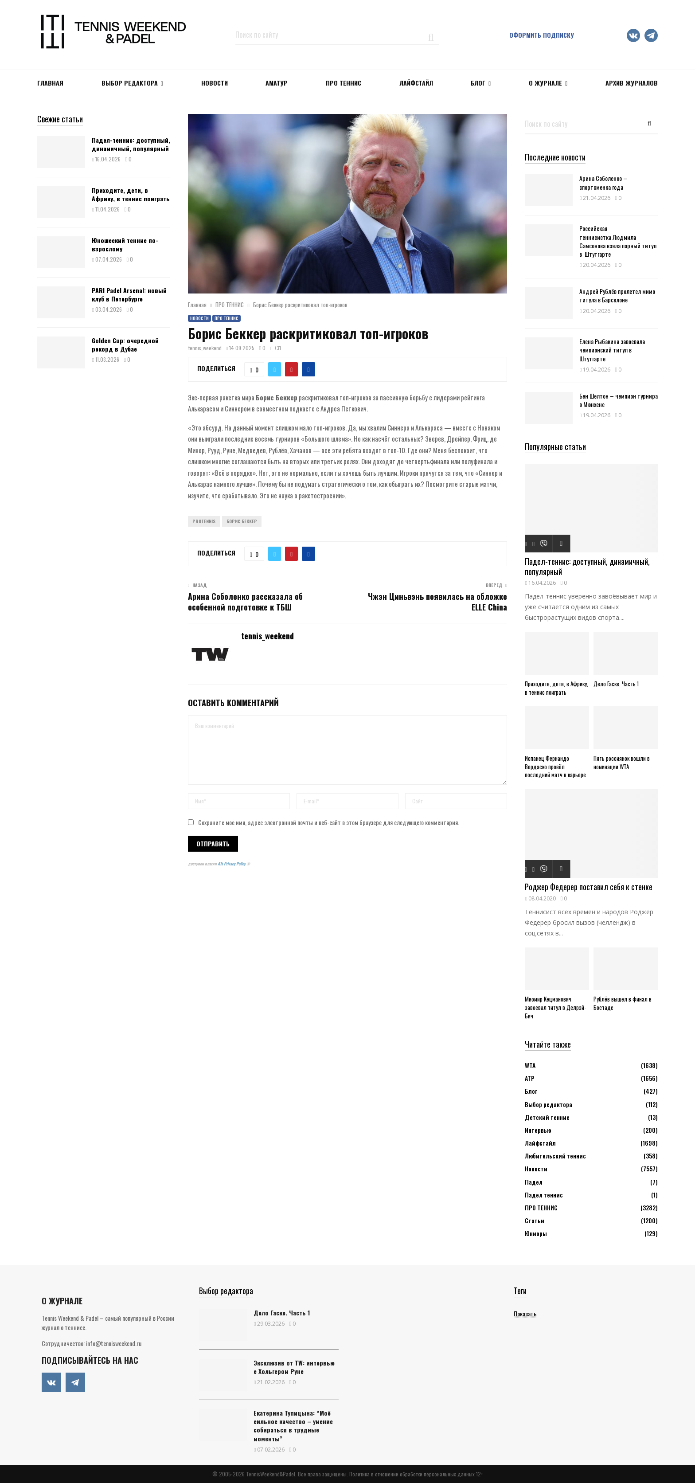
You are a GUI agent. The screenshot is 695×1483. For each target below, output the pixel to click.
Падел (534, 1181)
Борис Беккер (241, 521)
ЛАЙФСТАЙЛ (416, 82)
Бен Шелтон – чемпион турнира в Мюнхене (618, 400)
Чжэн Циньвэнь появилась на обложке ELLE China (437, 602)
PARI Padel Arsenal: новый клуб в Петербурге (129, 294)
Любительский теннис (555, 1155)
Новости (199, 318)
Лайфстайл (540, 1142)
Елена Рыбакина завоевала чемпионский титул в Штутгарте (612, 350)
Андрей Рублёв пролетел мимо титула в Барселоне (617, 295)
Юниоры (536, 1233)
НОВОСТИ (214, 82)
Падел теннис (544, 1194)
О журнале (545, 82)
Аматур (277, 82)
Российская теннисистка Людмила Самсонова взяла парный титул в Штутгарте (617, 240)
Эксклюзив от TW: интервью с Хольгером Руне (294, 1367)
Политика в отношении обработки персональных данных (412, 1474)
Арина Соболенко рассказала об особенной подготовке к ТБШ (245, 602)
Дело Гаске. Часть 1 (616, 683)
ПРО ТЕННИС (343, 82)
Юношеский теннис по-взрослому (125, 244)
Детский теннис (547, 1117)
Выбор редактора (130, 82)
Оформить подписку (541, 34)
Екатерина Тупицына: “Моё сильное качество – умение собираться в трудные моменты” (293, 1425)
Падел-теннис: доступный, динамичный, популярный (131, 144)
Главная (50, 82)
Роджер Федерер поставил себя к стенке (588, 886)
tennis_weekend (205, 348)
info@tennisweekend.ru (113, 1343)
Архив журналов (631, 82)
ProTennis (203, 521)
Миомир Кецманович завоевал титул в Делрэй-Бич (555, 1007)
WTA (530, 1065)
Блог (478, 82)
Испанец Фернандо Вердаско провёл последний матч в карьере (555, 766)
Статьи (534, 1220)
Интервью (538, 1130)
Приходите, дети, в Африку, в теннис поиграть (131, 194)
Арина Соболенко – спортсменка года (603, 182)
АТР (530, 1078)
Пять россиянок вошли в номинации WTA (621, 762)
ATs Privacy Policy (232, 864)
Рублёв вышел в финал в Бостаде (622, 1003)
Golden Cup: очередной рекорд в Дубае (125, 344)
